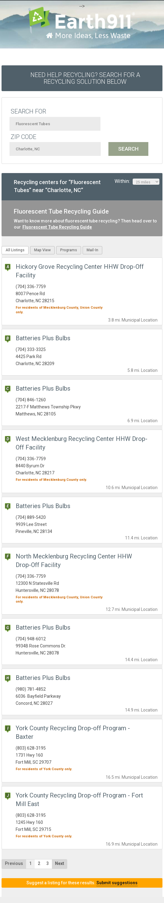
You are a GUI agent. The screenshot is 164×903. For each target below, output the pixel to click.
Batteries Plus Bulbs (43, 338)
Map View (42, 250)
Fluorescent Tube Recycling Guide (57, 227)
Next (59, 863)
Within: (137, 181)
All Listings (15, 250)
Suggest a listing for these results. (82, 882)
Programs (68, 250)
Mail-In (92, 250)
